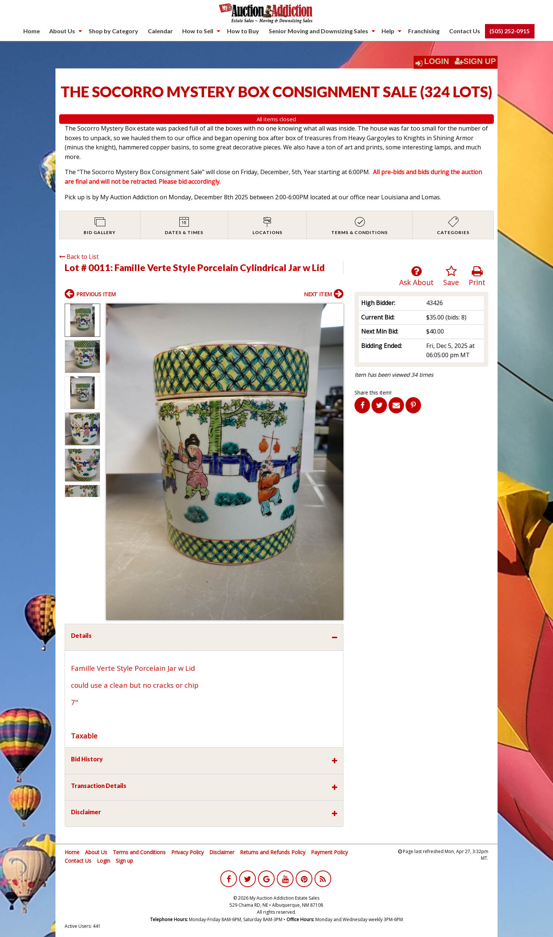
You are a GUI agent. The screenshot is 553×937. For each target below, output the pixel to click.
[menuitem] (31, 31)
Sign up (124, 860)
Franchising (424, 30)
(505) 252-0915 (509, 30)
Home (31, 30)
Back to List (79, 257)
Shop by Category (113, 30)
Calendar (160, 30)
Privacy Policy (187, 852)
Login (436, 61)
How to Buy (243, 30)
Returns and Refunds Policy (272, 852)
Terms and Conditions (139, 852)
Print (477, 276)
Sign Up (475, 61)
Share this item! (372, 392)
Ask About (416, 276)
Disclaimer (221, 852)
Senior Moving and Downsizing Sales (318, 30)
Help (387, 30)
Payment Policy (329, 852)
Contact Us (464, 30)
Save (451, 276)
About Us (62, 30)
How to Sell (197, 30)
